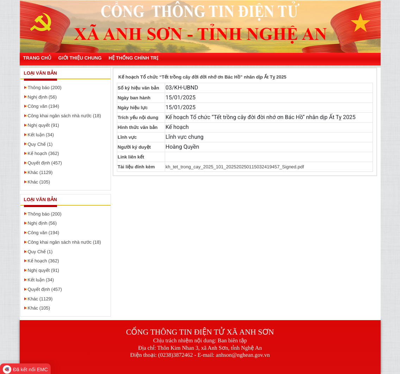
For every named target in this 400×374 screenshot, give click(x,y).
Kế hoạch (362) (43, 153)
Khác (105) (39, 182)
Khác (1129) (40, 172)
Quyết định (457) (45, 163)
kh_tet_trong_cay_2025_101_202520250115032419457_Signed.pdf (234, 166)
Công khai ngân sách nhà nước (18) (64, 115)
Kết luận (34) (41, 134)
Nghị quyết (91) (43, 125)
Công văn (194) (44, 106)
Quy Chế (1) (40, 144)
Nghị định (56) (42, 97)
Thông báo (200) (45, 87)
